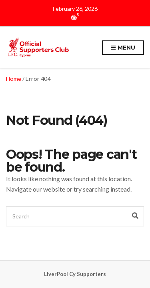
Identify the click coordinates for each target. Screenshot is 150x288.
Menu (123, 48)
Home (13, 78)
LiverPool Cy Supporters (75, 274)
